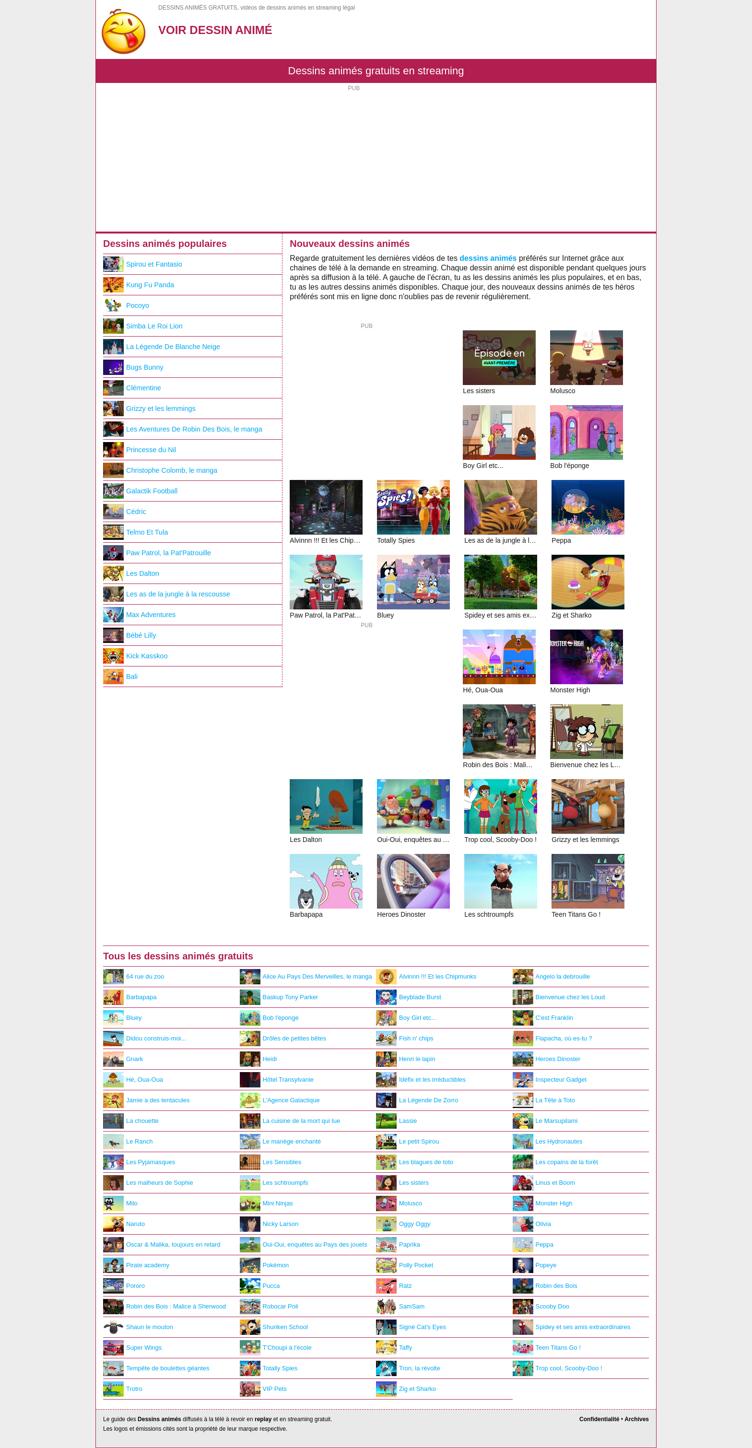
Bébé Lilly (129, 635)
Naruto (124, 1224)
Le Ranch (128, 1141)
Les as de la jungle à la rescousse (166, 594)
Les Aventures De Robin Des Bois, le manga (182, 429)
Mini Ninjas (266, 1203)
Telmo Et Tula (135, 532)
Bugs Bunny (133, 367)
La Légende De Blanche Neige (161, 346)
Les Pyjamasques (139, 1162)
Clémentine (132, 388)
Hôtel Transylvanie (277, 1079)
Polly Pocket (404, 1265)
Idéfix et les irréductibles (421, 1079)
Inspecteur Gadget (550, 1079)
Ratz (394, 1286)
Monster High (543, 1203)
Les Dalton (131, 573)
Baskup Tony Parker (279, 997)
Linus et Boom (544, 1183)
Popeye (535, 1265)
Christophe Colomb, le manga (160, 470)
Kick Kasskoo (135, 656)
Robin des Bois (545, 1286)
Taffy (394, 1347)
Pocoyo (126, 305)
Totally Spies (269, 1368)
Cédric (124, 511)
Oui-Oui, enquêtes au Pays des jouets (303, 1244)
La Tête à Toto (544, 1100)
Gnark (123, 1059)
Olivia (532, 1224)
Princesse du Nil (139, 449)
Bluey (122, 1018)
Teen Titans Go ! (547, 1347)
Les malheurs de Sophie (148, 1183)
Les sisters (402, 1183)
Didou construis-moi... (144, 1038)
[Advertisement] (376, 160)
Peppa (533, 1244)
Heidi (258, 1059)
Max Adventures (139, 614)
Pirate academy (136, 1265)
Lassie (396, 1121)
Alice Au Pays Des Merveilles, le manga (306, 976)
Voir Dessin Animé (215, 29)
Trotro (122, 1389)
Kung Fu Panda (138, 284)
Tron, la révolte (408, 1368)
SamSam (400, 1306)
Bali (120, 676)
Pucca (260, 1286)
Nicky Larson (269, 1224)
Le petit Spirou (407, 1141)
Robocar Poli (269, 1306)
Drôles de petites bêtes (283, 1038)
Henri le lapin (405, 1059)
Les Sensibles (271, 1162)
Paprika (398, 1244)
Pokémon (264, 1265)
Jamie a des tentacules (146, 1100)
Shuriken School (274, 1327)
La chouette (131, 1121)
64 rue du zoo (133, 976)
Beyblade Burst (408, 997)
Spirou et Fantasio (142, 264)
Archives (636, 1419)
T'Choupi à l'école (276, 1347)
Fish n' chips (405, 1038)
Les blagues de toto (414, 1162)
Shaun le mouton (138, 1327)
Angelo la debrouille (551, 976)
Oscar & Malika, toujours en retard (162, 1244)
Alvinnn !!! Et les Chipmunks (426, 976)
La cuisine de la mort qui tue (290, 1121)
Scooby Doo (541, 1306)
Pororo (124, 1286)
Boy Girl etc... (406, 1018)
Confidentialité (599, 1419)
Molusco (399, 1203)
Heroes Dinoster (547, 1059)
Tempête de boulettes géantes (156, 1368)
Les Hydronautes (548, 1141)
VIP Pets (263, 1389)
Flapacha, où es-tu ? (552, 1038)
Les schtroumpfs (274, 1183)
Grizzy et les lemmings (149, 408)
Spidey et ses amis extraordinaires (572, 1327)
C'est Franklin (543, 1018)
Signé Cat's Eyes (411, 1327)
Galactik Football (140, 491)
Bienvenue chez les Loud (559, 997)
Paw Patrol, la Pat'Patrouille (157, 553)
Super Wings (132, 1347)
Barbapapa (129, 997)
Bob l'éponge (269, 1018)
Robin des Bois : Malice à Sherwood (164, 1306)
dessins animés (488, 258)
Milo (120, 1203)
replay (263, 1419)
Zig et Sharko (406, 1389)
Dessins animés (159, 1419)
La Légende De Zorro (417, 1100)
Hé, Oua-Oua (133, 1079)
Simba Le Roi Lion (143, 326)
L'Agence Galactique (280, 1100)
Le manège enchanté (280, 1141)
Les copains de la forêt (555, 1162)
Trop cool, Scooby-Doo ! (557, 1368)
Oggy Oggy (403, 1224)
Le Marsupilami (545, 1121)
